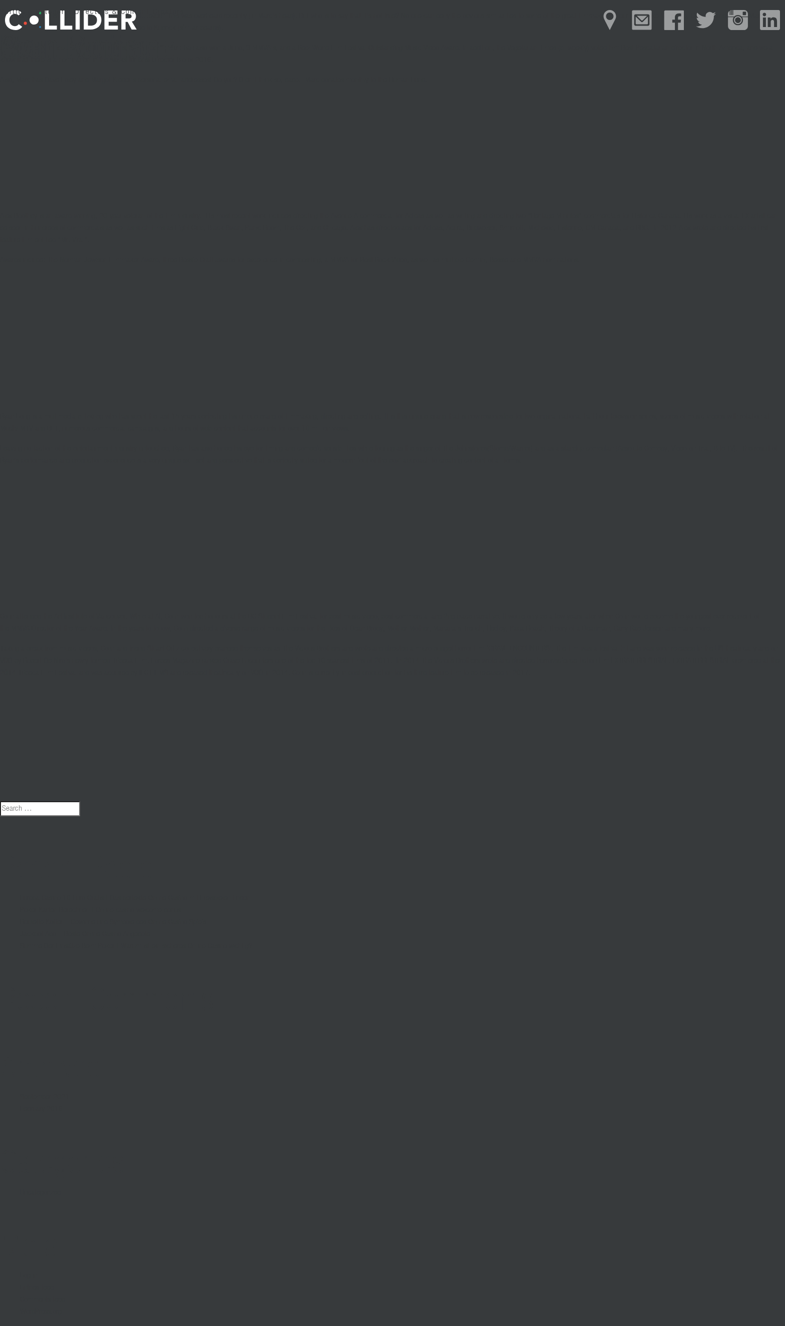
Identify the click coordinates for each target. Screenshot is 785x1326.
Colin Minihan (80, 50)
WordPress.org (41, 1312)
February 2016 (41, 1109)
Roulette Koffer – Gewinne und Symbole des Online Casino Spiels (113, 922)
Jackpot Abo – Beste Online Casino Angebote (85, 934)
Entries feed (37, 1288)
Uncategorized (40, 1193)
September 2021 (44, 1097)
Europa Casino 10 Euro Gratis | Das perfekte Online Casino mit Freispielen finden (135, 898)
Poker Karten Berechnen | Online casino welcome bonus (100, 910)
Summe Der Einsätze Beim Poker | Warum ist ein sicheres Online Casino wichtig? (136, 946)
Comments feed (42, 1300)
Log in (29, 1276)
